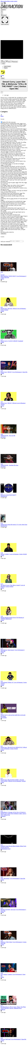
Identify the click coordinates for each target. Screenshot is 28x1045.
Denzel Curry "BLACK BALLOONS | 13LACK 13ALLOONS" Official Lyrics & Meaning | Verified (13, 780)
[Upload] (2, 13)
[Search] (2, 11)
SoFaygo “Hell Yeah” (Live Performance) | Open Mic (13, 1039)
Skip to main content (12, 1)
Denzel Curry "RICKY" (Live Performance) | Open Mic (14, 372)
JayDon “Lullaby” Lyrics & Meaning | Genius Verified (14, 554)
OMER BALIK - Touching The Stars (9, 465)
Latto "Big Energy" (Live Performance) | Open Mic (13, 878)
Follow (2, 78)
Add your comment (5, 241)
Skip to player (4, 1)
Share (8, 61)
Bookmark (14, 61)
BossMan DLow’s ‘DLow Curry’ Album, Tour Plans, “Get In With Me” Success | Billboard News (13, 1007)
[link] (14, 75)
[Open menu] (2, 3)
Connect (3, 15)
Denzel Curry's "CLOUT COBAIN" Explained (12, 341)
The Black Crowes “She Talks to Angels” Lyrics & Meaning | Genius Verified (13, 586)
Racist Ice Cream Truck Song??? (8, 495)
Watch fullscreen (5, 20)
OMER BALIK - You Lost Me (8, 435)
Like (3, 61)
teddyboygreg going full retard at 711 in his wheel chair (14, 524)
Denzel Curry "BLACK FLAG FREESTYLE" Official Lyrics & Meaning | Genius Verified (14, 748)
